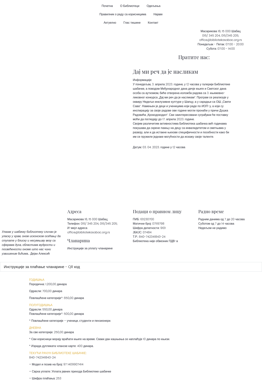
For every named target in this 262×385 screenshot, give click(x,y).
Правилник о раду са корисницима (122, 14)
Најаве (157, 14)
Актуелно (110, 23)
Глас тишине (131, 23)
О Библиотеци (129, 6)
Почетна (107, 6)
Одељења (153, 6)
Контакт (153, 23)
